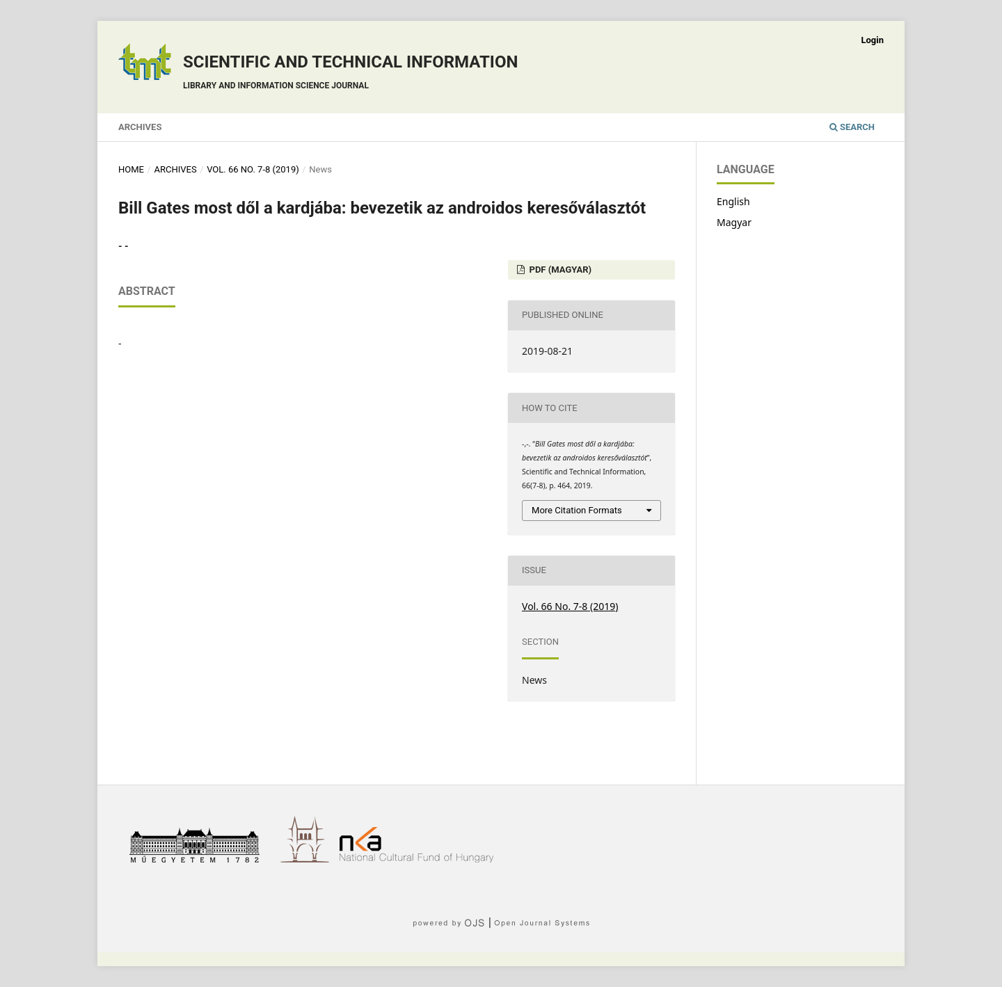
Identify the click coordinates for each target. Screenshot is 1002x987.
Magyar (734, 222)
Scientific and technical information (350, 74)
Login (872, 40)
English (733, 201)
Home (131, 169)
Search (852, 127)
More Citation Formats (577, 510)
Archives (139, 127)
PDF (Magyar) (559, 269)
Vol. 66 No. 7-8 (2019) (253, 169)
